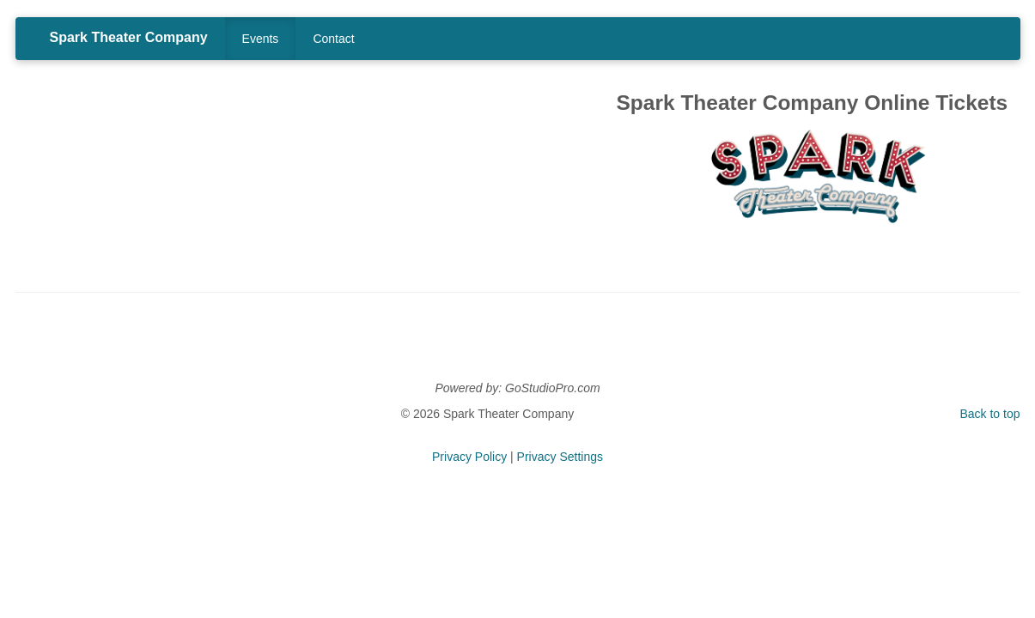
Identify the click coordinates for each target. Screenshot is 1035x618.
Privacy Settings (560, 457)
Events (260, 38)
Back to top (989, 414)
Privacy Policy (469, 457)
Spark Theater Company (129, 37)
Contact (333, 38)
